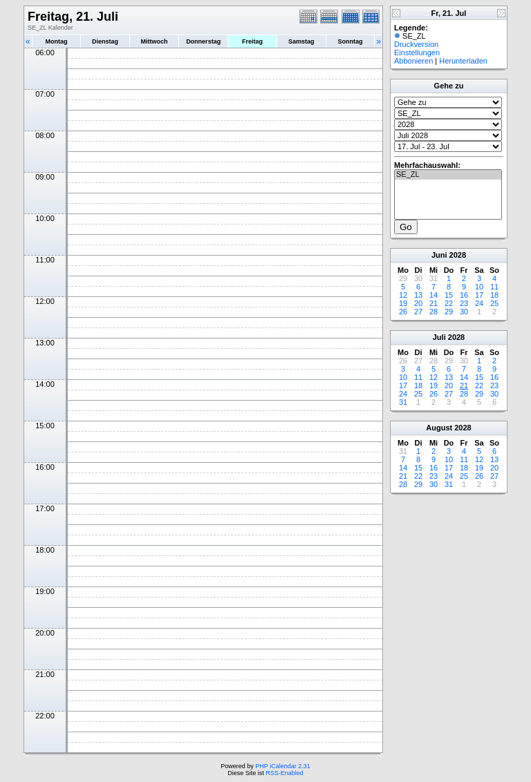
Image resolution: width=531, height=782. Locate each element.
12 (403, 295)
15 (449, 295)
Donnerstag (203, 41)
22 (449, 303)
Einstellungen (417, 52)
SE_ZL (448, 175)
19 (403, 303)
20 (418, 303)
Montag (56, 41)
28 (433, 311)
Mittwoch (153, 41)
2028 (457, 255)
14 (433, 295)
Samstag (301, 41)
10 (479, 287)
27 (418, 311)
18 (494, 295)
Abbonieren (413, 61)
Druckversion (416, 44)
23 (464, 303)
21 (433, 303)
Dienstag (105, 41)
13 (418, 295)
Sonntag (349, 41)
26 (403, 311)
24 (479, 303)
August (439, 427)
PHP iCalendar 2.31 (282, 766)
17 (479, 295)
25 (494, 303)
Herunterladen (463, 61)
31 (403, 402)
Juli (439, 337)
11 (494, 287)
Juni (439, 255)
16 (464, 295)
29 (449, 311)
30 (464, 311)
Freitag (252, 41)
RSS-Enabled (285, 773)
